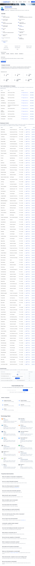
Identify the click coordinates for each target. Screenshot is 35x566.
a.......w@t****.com (27, 248)
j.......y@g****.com (27, 236)
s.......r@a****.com (27, 283)
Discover (25, 1)
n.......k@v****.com (27, 333)
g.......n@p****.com (27, 264)
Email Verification (17, 47)
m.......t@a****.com (27, 300)
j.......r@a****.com (26, 335)
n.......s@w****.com (27, 134)
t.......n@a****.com (27, 212)
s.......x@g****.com (27, 274)
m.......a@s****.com (27, 316)
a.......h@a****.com (27, 205)
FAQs (17, 49)
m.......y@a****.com (27, 188)
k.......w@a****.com (27, 148)
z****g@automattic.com (24, 100)
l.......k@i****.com (26, 250)
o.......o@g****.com (27, 352)
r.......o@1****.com (27, 160)
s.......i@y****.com (26, 210)
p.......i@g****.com (27, 191)
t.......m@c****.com (27, 345)
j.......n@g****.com (27, 276)
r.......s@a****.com (27, 243)
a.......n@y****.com (27, 281)
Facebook (16, 552)
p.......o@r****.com (27, 309)
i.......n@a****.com (27, 184)
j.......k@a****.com (27, 312)
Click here (17, 378)
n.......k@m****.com (27, 129)
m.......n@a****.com (27, 293)
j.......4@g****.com (27, 181)
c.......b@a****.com (27, 321)
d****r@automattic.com (24, 118)
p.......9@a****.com (27, 354)
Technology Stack (6, 49)
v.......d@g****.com (27, 231)
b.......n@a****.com (27, 162)
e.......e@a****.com (27, 155)
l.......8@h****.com (27, 364)
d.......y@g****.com (27, 288)
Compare (20, 1)
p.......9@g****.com (27, 257)
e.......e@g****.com (27, 179)
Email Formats (6, 47)
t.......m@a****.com (27, 238)
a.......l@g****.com (27, 141)
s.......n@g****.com (27, 319)
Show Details (32, 92)
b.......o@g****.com (27, 207)
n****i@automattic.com (24, 105)
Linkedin (12, 552)
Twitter (14, 552)
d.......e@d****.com (27, 226)
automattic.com (21, 26)
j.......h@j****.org (26, 219)
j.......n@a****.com (27, 136)
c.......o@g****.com (27, 217)
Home (10, 1)
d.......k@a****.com (27, 314)
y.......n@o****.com (27, 271)
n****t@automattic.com (24, 92)
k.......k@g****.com (27, 340)
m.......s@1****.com (27, 200)
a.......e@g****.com (27, 359)
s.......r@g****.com (27, 262)
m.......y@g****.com (27, 224)
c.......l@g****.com (27, 307)
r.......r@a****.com (26, 193)
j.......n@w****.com (27, 357)
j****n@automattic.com (24, 97)
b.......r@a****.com (27, 172)
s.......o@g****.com (27, 165)
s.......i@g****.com (27, 229)
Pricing (13, 1)
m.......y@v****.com (27, 326)
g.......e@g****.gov (27, 328)
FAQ (16, 1)
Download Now (3, 61)
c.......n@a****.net (26, 252)
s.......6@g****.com (27, 338)
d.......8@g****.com (27, 167)
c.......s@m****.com (27, 347)
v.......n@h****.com (27, 174)
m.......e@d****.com (27, 290)
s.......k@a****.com (27, 186)
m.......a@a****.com (27, 245)
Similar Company (28, 47)
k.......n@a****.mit (26, 198)
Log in (29, 1)
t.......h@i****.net (26, 295)
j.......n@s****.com (26, 269)
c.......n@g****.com (27, 153)
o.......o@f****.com (27, 143)
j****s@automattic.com (24, 116)
